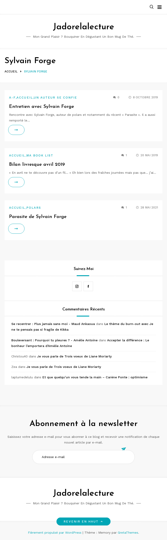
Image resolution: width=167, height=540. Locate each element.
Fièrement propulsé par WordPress (55, 532)
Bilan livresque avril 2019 (37, 164)
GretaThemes (128, 532)
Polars (33, 207)
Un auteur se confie (55, 97)
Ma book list (40, 155)
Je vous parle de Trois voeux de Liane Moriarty (74, 356)
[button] (151, 7)
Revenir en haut (83, 521)
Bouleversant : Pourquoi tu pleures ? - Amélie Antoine (54, 340)
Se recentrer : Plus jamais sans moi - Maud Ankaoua (53, 324)
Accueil (25, 97)
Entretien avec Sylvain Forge (41, 106)
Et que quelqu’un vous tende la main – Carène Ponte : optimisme (94, 377)
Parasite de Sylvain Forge (37, 216)
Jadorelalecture (83, 27)
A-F (12, 97)
